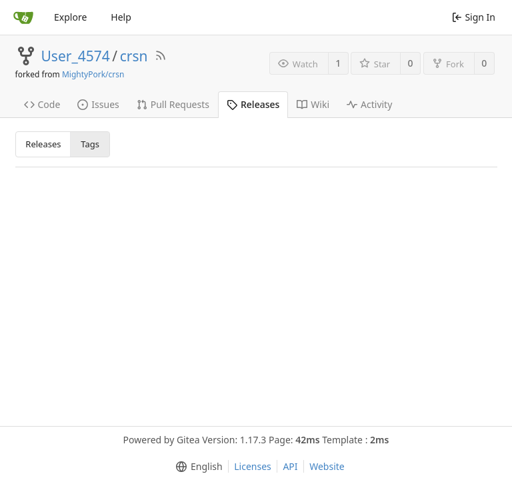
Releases (253, 104)
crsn (134, 56)
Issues (98, 104)
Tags (90, 144)
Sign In (473, 17)
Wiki (313, 104)
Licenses (252, 466)
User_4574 (75, 56)
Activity (369, 104)
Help (121, 17)
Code (42, 104)
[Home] (23, 17)
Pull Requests (173, 104)
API (290, 466)
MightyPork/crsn (93, 74)
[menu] (196, 466)
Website (327, 466)
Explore (70, 17)
